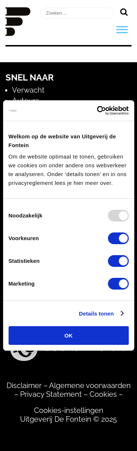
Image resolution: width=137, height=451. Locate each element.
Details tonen (96, 313)
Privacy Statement (51, 394)
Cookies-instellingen (68, 410)
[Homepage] (17, 33)
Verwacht (28, 90)
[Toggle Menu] (122, 29)
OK (68, 335)
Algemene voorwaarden (90, 385)
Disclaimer (24, 385)
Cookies (103, 394)
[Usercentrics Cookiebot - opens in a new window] (97, 110)
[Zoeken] (124, 11)
